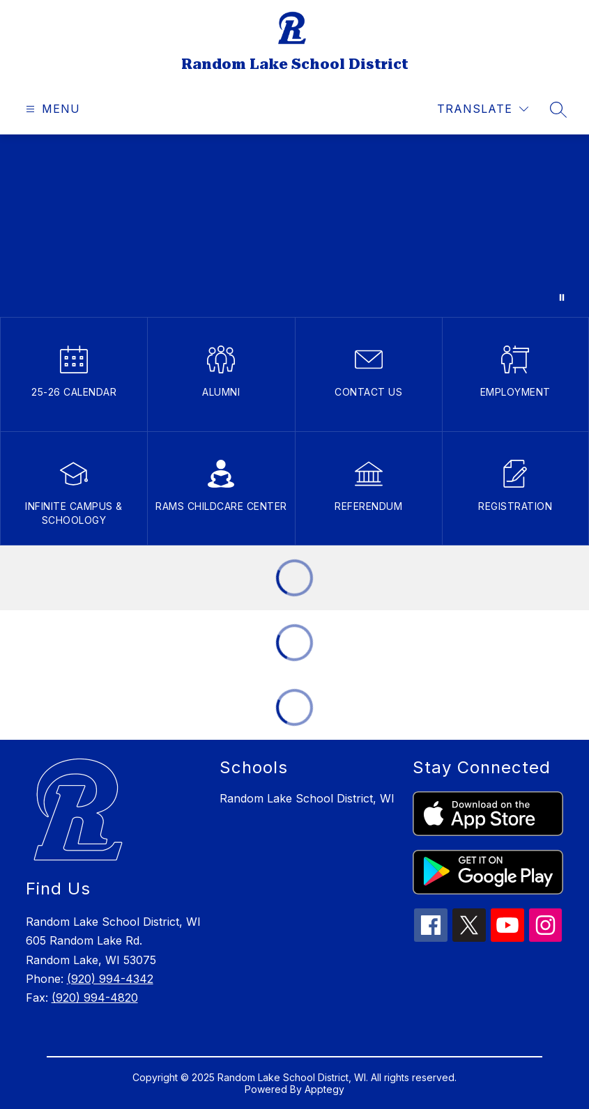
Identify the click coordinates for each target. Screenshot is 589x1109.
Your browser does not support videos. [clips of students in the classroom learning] (294, 225)
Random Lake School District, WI (307, 798)
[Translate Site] (483, 109)
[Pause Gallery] (562, 297)
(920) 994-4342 (110, 979)
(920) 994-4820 (95, 998)
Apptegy (324, 1089)
